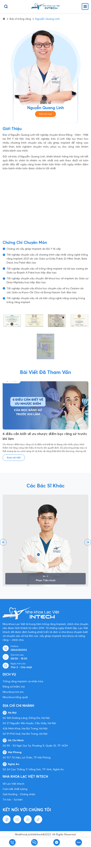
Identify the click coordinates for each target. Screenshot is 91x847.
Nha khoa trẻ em (13, 692)
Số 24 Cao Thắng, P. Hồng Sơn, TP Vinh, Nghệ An (33, 769)
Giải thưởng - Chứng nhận (19, 794)
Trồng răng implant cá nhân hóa (23, 681)
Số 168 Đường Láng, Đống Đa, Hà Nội (26, 718)
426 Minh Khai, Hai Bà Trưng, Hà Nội (25, 728)
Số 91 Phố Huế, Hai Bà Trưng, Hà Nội (25, 733)
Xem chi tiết (14, 457)
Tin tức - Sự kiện (13, 799)
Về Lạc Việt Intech (13, 783)
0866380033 (19, 650)
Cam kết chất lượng (15, 789)
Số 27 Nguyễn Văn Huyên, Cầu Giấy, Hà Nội (29, 723)
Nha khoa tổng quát (15, 697)
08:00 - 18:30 (19, 658)
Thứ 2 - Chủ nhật (21, 667)
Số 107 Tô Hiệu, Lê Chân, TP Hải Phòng (26, 757)
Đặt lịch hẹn (45, 114)
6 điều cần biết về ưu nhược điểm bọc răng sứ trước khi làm (45, 436)
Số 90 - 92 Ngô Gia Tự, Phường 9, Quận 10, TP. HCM (35, 745)
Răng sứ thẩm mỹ (14, 686)
